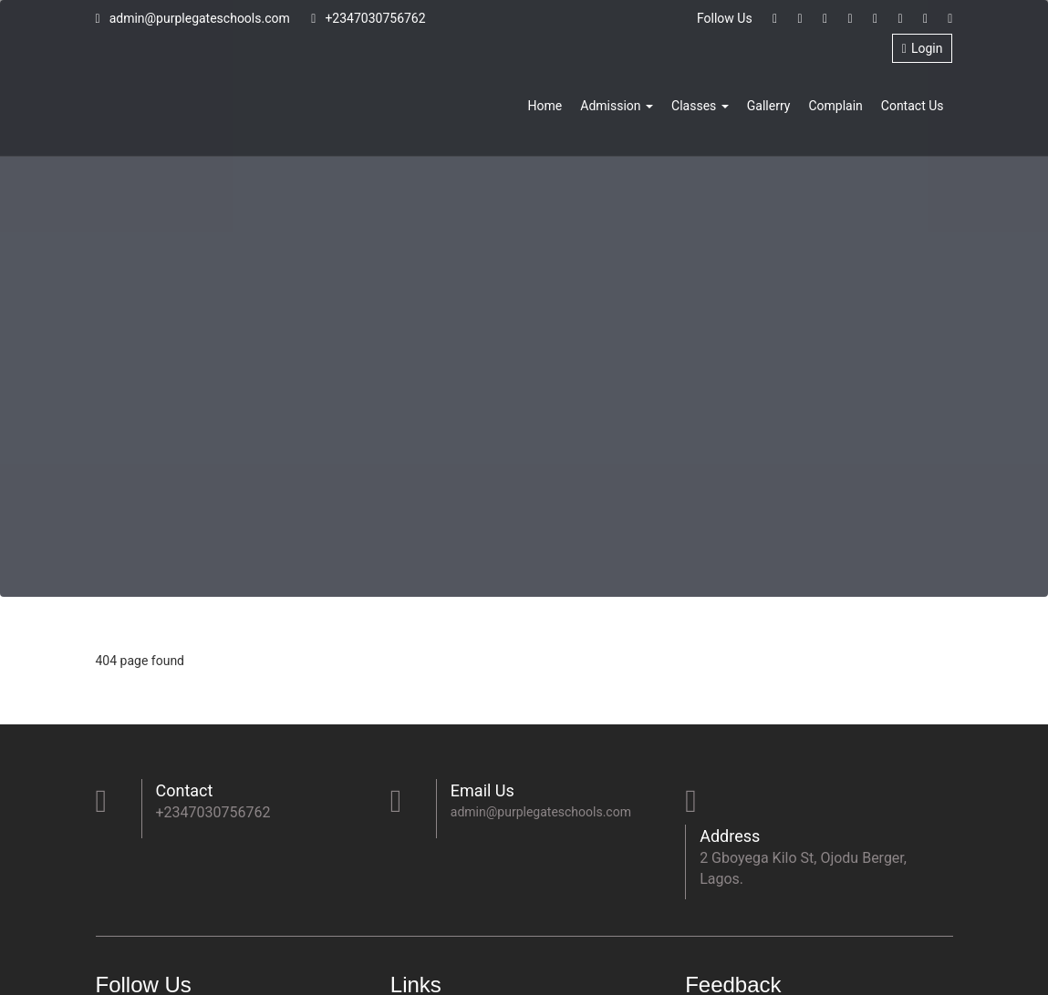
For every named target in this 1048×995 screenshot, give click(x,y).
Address (730, 836)
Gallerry (769, 105)
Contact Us (912, 105)
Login (922, 48)
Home (545, 105)
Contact (184, 790)
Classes (700, 105)
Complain (835, 105)
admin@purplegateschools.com (193, 18)
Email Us (482, 790)
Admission (616, 105)
